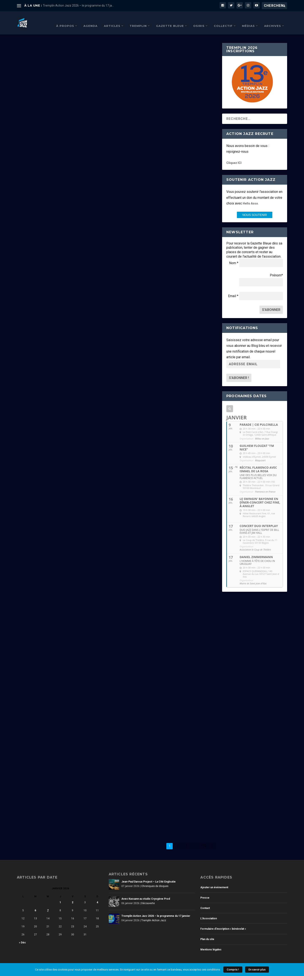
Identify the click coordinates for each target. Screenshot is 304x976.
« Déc (22, 936)
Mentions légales (210, 943)
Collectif (223, 19)
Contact (205, 901)
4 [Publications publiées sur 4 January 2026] (97, 896)
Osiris (199, 19)
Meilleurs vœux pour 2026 (49, 456)
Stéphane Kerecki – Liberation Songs (163, 369)
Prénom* (276, 269)
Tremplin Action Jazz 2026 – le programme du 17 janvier (53, 288)
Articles (112, 19)
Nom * (233, 257)
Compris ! (233, 969)
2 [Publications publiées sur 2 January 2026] (72, 896)
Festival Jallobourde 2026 (152, 267)
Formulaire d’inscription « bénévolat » (223, 922)
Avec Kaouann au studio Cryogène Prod (166, 101)
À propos (65, 19)
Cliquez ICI (234, 156)
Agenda (90, 19)
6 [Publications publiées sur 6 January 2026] (35, 904)
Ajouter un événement (214, 881)
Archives (272, 19)
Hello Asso (250, 197)
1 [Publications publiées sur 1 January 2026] (60, 896)
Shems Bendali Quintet (148, 535)
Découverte (150, 108)
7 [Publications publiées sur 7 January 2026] (48, 904)
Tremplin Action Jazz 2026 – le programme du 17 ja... (78, 5)
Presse (204, 891)
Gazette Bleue (170, 19)
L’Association (208, 912)
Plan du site (207, 932)
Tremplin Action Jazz (53, 297)
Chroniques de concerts (59, 586)
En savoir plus (257, 969)
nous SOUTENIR (254, 208)
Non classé (47, 462)
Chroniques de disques (54, 127)
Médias (248, 19)
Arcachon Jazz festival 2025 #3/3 (159, 706)
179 (203, 840)
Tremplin (138, 19)
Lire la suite (35, 208)
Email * (233, 290)
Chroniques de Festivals (158, 273)
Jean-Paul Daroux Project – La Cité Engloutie (148, 875)
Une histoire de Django (46, 740)
